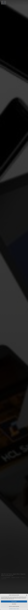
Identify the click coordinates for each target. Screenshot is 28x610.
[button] (26, 595)
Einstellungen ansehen (14, 606)
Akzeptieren (14, 601)
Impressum (17, 608)
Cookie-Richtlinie (11, 608)
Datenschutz (14, 608)
